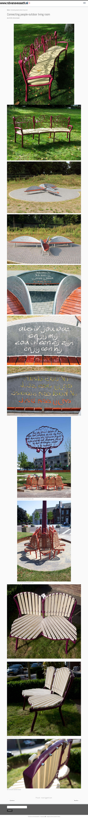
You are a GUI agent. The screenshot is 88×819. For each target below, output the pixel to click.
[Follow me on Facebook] (27, 3)
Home (8, 10)
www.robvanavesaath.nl (10, 3)
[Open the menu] (84, 3)
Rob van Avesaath (16, 18)
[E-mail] (25, 3)
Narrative (76, 800)
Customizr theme (57, 816)
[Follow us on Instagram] (30, 3)
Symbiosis (12, 800)
